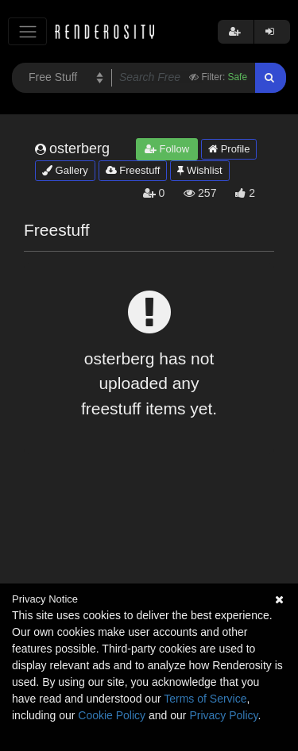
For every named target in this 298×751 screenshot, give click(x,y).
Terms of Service (205, 698)
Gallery (65, 170)
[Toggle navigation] (27, 31)
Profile (229, 149)
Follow (167, 149)
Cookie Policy (111, 715)
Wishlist (199, 170)
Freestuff (133, 170)
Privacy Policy (223, 715)
